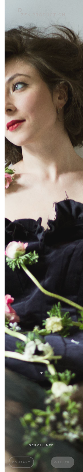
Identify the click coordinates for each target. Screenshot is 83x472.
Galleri (64, 462)
